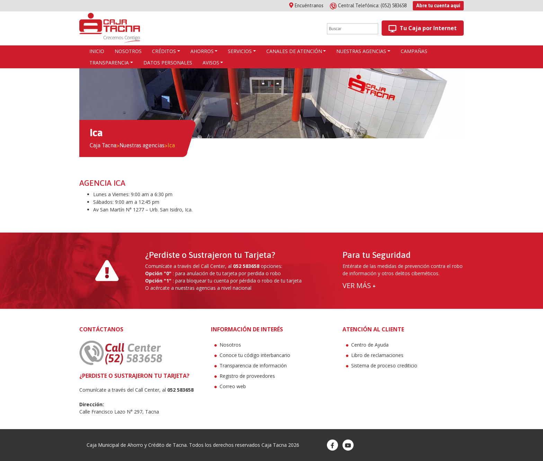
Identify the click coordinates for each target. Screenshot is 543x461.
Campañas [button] (414, 51)
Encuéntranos (306, 5)
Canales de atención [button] (294, 51)
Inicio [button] (96, 51)
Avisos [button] (211, 62)
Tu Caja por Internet (423, 28)
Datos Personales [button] (167, 62)
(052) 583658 (369, 5)
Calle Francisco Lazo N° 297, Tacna (119, 411)
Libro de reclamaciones (377, 355)
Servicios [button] (240, 51)
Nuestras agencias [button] (361, 51)
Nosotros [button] (128, 51)
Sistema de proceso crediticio (384, 365)
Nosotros (230, 344)
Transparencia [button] (109, 62)
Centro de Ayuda (370, 344)
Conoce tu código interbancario (255, 355)
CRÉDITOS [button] (164, 51)
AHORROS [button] (202, 51)
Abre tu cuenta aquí (438, 5)
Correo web (233, 386)
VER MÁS (359, 285)
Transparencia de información (253, 365)
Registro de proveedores (247, 376)
